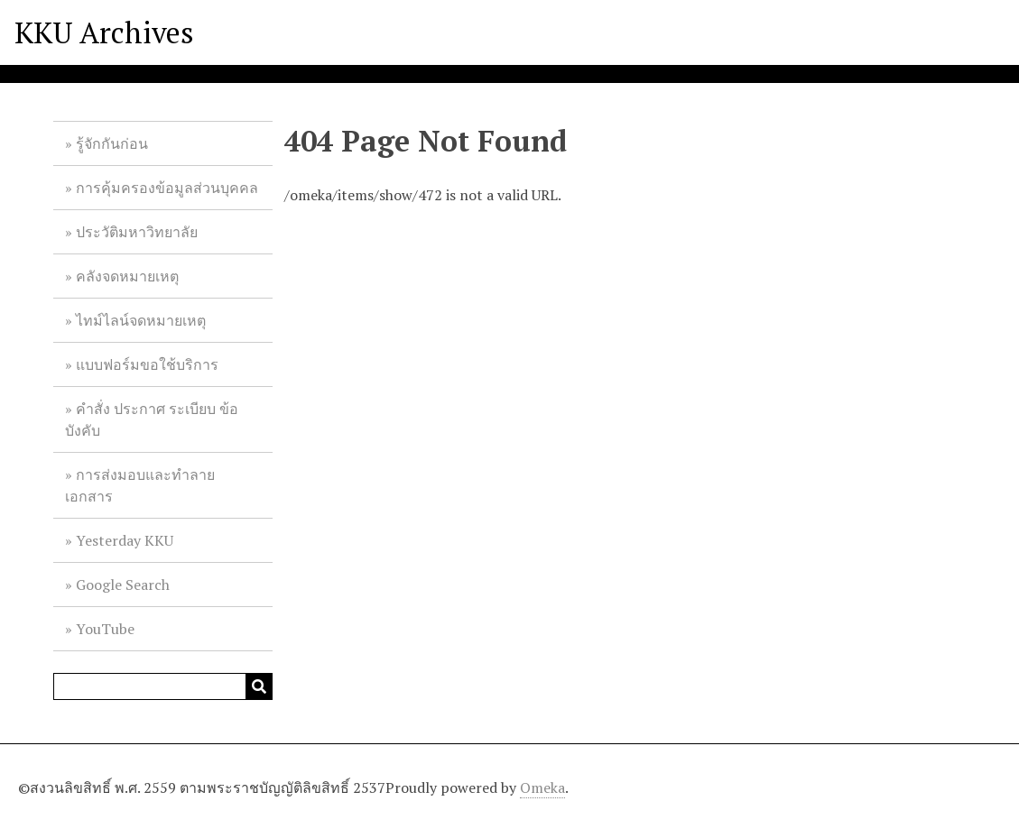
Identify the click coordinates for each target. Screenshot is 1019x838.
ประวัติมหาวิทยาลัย (137, 232)
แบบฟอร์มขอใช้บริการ (147, 364)
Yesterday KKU (124, 540)
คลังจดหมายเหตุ (127, 276)
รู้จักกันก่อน (112, 143)
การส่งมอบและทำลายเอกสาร (140, 485)
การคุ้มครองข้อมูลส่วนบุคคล (167, 188)
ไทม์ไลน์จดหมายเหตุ (141, 320)
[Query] (163, 686)
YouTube (105, 629)
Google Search (123, 584)
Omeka (542, 787)
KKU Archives (104, 32)
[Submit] (259, 686)
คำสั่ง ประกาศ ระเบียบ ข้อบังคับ (151, 419)
